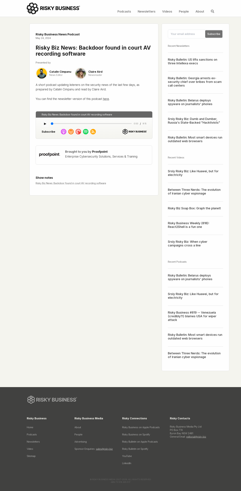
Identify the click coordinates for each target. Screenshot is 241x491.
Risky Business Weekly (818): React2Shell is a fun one (188, 225)
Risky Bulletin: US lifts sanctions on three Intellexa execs (192, 61)
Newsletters (146, 11)
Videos (167, 11)
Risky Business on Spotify (136, 435)
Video (30, 449)
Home (30, 428)
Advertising (80, 442)
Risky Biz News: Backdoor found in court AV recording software (71, 183)
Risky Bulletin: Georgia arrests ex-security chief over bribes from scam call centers (195, 81)
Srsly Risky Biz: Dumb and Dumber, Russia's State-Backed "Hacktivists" (194, 120)
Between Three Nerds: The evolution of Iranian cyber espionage (194, 191)
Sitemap (31, 456)
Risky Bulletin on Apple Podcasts (140, 442)
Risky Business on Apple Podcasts (141, 428)
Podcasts (124, 11)
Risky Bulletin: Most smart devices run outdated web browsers (195, 139)
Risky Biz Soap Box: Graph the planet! (194, 208)
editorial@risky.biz (196, 437)
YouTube (127, 456)
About (199, 11)
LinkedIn (126, 464)
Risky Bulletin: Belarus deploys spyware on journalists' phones (190, 102)
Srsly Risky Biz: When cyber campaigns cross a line (187, 243)
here (106, 99)
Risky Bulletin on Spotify (135, 449)
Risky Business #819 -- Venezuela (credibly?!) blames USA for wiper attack (192, 316)
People (184, 11)
